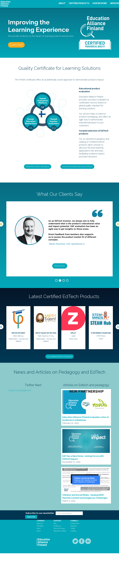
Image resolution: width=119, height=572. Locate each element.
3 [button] (63, 280)
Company (41, 521)
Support (57, 521)
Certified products (79, 3)
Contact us (57, 526)
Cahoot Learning (73, 333)
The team (40, 526)
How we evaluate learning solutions (77, 166)
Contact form (74, 523)
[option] (59, 238)
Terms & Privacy (59, 528)
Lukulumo (101, 333)
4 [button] (67, 280)
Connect (74, 521)
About (62, 3)
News (39, 531)
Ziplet (18, 333)
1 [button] (56, 280)
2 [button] (60, 280)
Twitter (72, 528)
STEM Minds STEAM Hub (46, 333)
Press (38, 528)
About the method (60, 531)
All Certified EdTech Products (59, 356)
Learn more (16, 44)
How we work (100, 3)
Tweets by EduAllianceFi (19, 390)
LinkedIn (73, 531)
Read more (59, 266)
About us (40, 523)
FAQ (55, 523)
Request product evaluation (37, 166)
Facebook (73, 526)
